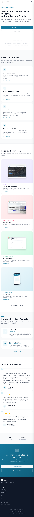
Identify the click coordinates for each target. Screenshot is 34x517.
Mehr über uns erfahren (17, 352)
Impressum (14, 511)
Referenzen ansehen (17, 31)
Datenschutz (20, 511)
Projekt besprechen (17, 27)
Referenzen (3, 492)
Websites (3, 489)
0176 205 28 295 (17, 471)
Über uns (3, 494)
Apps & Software (4, 490)
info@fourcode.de (17, 467)
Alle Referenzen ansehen (17, 306)
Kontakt (2, 495)
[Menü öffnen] (32, 2)
